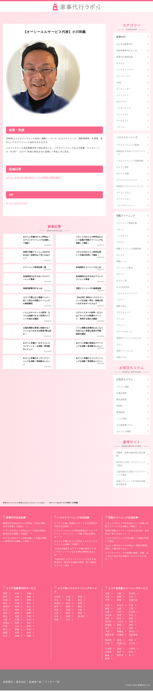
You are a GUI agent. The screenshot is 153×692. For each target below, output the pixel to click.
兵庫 (17, 620)
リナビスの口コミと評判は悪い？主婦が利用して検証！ (127, 540)
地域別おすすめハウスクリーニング (130, 153)
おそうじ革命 (122, 167)
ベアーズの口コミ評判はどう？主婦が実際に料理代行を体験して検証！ (25, 533)
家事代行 (121, 37)
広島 (5, 627)
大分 (5, 637)
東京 (29, 604)
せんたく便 (121, 281)
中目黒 (132, 613)
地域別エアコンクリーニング (129, 186)
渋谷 (107, 597)
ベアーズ (120, 127)
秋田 (5, 597)
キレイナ (120, 255)
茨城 (5, 601)
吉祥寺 (108, 653)
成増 (119, 641)
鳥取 (80, 614)
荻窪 (131, 616)
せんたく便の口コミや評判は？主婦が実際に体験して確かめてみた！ (127, 547)
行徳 (107, 606)
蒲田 (107, 619)
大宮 (107, 632)
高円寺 (108, 622)
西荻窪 (108, 641)
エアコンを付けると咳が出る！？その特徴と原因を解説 (33, 177)
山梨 (29, 610)
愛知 (5, 617)
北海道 (57, 597)
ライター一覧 (52, 683)
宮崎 (17, 637)
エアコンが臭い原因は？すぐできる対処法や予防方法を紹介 (76, 525)
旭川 (107, 629)
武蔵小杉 (133, 601)
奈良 (29, 620)
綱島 (107, 609)
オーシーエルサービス (17, 203)
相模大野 (109, 635)
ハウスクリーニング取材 (127, 145)
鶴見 (131, 641)
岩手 (17, 594)
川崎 (131, 622)
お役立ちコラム (124, 380)
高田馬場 (133, 635)
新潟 (17, 607)
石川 (5, 610)
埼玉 (5, 604)
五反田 (108, 649)
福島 (29, 597)
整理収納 (120, 413)
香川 (5, 630)
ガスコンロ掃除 (123, 432)
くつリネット (122, 236)
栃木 (17, 601)
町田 (131, 653)
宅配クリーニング (125, 216)
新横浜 (120, 632)
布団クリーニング (124, 351)
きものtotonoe (122, 287)
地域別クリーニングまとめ (128, 338)
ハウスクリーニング (127, 137)
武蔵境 (120, 635)
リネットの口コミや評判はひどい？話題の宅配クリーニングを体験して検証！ (127, 525)
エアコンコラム (123, 193)
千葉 (17, 604)
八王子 (120, 622)
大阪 (5, 620)
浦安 (131, 626)
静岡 (29, 614)
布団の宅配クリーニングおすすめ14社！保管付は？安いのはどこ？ (127, 533)
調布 (119, 626)
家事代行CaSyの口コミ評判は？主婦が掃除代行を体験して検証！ (24, 525)
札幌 (107, 613)
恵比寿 (132, 594)
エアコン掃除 (122, 387)
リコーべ (120, 300)
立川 (131, 597)
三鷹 (131, 609)
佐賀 (17, 633)
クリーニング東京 (124, 268)
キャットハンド (123, 76)
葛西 (119, 597)
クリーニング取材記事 (126, 223)
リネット (120, 230)
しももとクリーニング (126, 294)
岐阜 (17, 614)
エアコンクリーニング (126, 180)
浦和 (131, 629)
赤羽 (119, 616)
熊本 (29, 633)
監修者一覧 (35, 683)
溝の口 (132, 632)
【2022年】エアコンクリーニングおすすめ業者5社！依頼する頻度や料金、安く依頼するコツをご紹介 (75, 563)
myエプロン (121, 102)
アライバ (120, 326)
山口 (17, 627)
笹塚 (119, 649)
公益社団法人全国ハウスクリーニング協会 (130, 474)
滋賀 (17, 617)
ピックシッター (123, 89)
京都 (29, 617)
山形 (17, 597)
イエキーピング (123, 108)
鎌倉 (107, 656)
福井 (17, 610)
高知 (29, 630)
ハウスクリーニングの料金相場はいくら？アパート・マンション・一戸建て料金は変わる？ (76, 534)
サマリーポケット (124, 332)
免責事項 (8, 683)
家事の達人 (121, 306)
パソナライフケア (124, 70)
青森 (5, 594)
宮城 (29, 594)
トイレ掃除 (121, 419)
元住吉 (108, 616)
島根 (17, 624)
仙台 (119, 629)
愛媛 (17, 630)
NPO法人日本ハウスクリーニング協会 (131, 464)
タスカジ (120, 63)
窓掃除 (119, 406)
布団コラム (121, 358)
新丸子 (120, 606)
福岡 (5, 633)
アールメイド (122, 121)
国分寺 (120, 656)
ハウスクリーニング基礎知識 (129, 161)
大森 (119, 609)
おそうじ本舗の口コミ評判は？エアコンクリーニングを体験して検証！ (76, 543)
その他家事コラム (124, 426)
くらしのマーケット (125, 206)
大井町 (132, 649)
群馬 (29, 601)
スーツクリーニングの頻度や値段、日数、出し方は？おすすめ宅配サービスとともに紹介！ (127, 556)
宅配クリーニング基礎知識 (128, 249)
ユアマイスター (123, 199)
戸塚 (131, 606)
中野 (107, 601)
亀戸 (119, 653)
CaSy (118, 83)
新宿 (119, 619)
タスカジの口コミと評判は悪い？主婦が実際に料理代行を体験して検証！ (25, 540)
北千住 (132, 644)
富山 (29, 607)
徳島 (29, 627)
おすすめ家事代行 (124, 44)
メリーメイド (122, 95)
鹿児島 (81, 617)
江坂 (107, 644)
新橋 (119, 601)
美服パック (121, 262)
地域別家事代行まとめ (126, 51)
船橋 (107, 659)
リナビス (120, 243)
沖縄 (29, 637)
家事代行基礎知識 (124, 57)
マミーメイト (122, 114)
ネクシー (120, 275)
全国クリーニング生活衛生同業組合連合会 (130, 483)
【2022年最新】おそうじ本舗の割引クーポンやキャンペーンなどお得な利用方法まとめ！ (75, 552)
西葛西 (108, 626)
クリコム (120, 319)
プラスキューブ (123, 313)
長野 (5, 614)
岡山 (29, 624)
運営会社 (21, 683)
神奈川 (6, 607)
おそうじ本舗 (122, 174)
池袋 (131, 619)
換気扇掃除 (121, 400)
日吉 (119, 613)
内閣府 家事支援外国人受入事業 (130, 455)
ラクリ (119, 345)
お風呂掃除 (121, 394)
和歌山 (6, 624)
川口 (68, 620)
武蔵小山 (121, 644)
